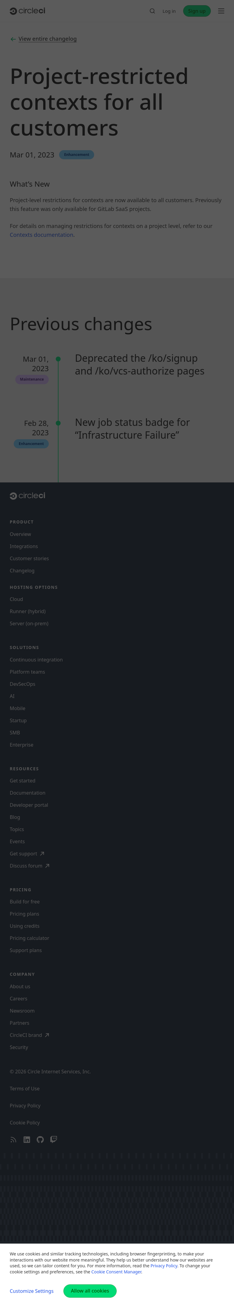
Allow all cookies (90, 1290)
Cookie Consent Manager (116, 1272)
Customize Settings (32, 1291)
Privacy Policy (164, 1266)
